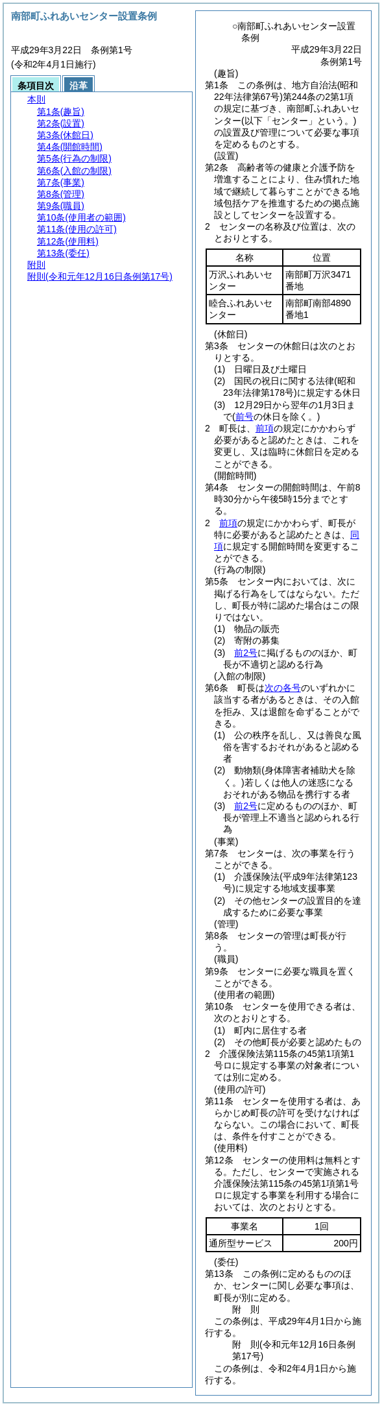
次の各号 (283, 688)
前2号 (245, 653)
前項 (265, 428)
